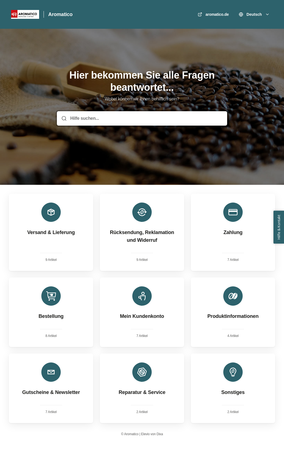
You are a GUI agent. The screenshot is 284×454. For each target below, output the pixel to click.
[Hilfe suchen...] (146, 118)
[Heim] (25, 14)
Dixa (160, 434)
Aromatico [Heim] (60, 14)
